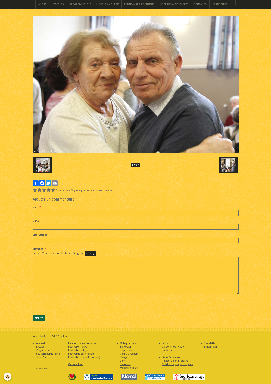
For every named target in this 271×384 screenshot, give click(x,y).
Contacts (167, 350)
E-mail (36, 221)
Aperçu (90, 253)
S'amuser (125, 364)
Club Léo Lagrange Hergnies (177, 364)
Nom (35, 207)
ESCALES (58, 4)
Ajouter (39, 318)
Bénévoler (125, 346)
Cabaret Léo (75, 364)
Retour (135, 165)
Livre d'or (41, 357)
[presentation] (59, 304)
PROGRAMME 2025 (80, 4)
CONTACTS (200, 4)
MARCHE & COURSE (107, 4)
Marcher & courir (129, 367)
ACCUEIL (43, 4)
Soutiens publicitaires (48, 353)
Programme (43, 350)
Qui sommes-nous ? (173, 346)
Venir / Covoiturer (129, 353)
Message (38, 248)
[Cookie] (7, 377)
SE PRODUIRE (219, 4)
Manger (124, 357)
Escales (40, 346)
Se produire (126, 350)
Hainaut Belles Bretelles (175, 360)
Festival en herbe (77, 346)
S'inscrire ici (210, 346)
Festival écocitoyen (78, 350)
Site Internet (40, 234)
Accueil (40, 343)
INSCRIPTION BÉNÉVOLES (174, 4)
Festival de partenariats (81, 353)
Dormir (123, 360)
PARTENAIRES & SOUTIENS (139, 4)
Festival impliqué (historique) (84, 357)
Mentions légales (41, 368)
